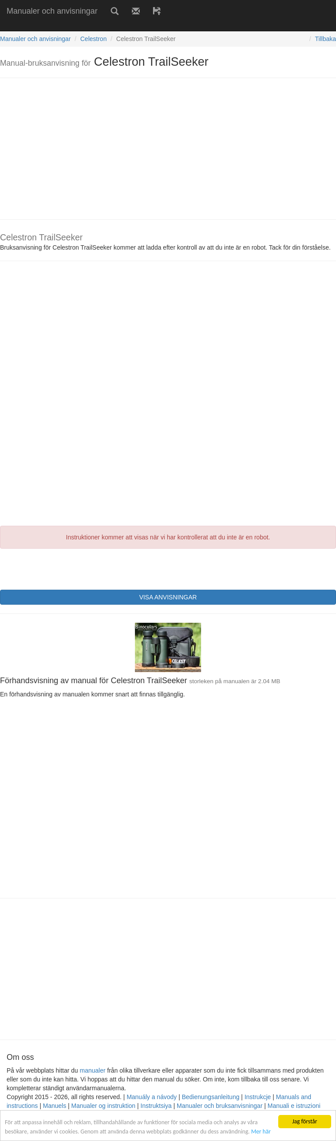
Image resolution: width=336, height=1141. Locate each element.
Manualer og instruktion (103, 1105)
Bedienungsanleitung (210, 1096)
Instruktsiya (156, 1105)
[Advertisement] (103, 25)
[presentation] (67, 568)
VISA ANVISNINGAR (168, 597)
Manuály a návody (152, 1096)
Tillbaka (325, 38)
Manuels (54, 1105)
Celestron (93, 38)
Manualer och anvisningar (52, 11)
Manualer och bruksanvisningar (220, 1105)
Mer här (261, 1131)
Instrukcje (257, 1096)
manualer (92, 1070)
